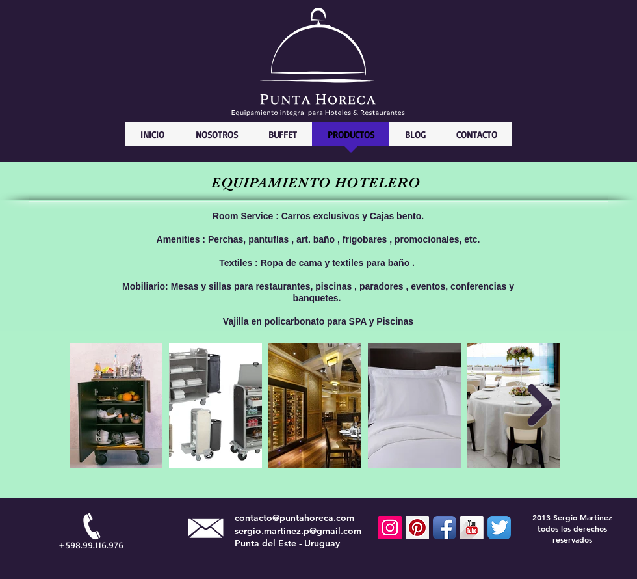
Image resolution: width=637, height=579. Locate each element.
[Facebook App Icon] (444, 527)
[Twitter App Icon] (499, 527)
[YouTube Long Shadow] (472, 527)
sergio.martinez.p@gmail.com (298, 531)
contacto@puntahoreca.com (294, 518)
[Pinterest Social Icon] (417, 527)
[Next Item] (539, 406)
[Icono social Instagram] (390, 527)
